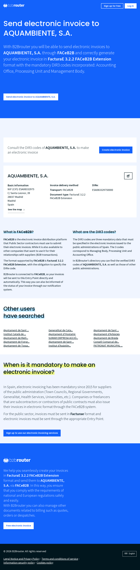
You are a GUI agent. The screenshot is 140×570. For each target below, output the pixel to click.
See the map (15, 209)
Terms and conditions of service (60, 558)
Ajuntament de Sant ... (16, 330)
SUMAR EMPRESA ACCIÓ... (63, 338)
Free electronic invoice (18, 525)
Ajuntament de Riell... (15, 338)
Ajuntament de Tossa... (16, 345)
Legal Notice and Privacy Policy (21, 558)
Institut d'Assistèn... (60, 345)
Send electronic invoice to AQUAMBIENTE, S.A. (30, 96)
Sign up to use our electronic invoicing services (32, 433)
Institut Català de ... (14, 334)
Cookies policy (45, 562)
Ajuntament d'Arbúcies (107, 334)
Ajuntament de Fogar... (16, 341)
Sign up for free (112, 6)
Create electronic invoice (116, 149)
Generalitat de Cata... (61, 330)
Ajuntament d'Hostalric (62, 334)
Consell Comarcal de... (106, 341)
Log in (130, 6)
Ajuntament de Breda (106, 338)
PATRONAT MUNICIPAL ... (108, 345)
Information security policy (19, 562)
